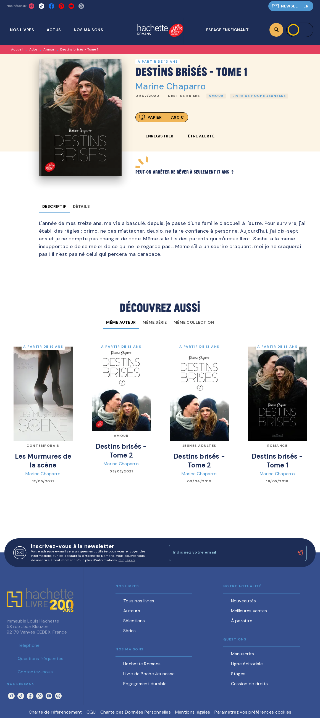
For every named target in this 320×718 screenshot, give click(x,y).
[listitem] (31, 6)
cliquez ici (127, 560)
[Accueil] (160, 31)
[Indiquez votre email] (231, 553)
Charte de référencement (55, 712)
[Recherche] (276, 30)
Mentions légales (192, 712)
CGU (91, 712)
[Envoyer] (300, 553)
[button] (290, 6)
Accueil (17, 49)
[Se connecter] (299, 30)
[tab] (25, 29)
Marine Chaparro (170, 86)
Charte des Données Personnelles (135, 712)
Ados (33, 49)
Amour (48, 49)
